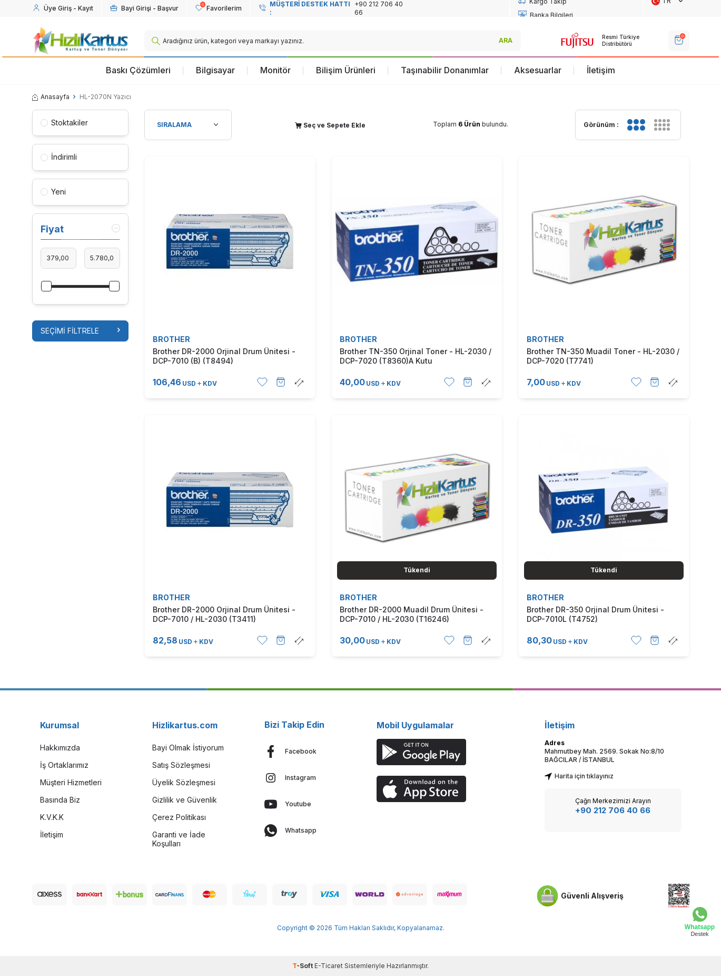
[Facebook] (304, 751)
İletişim (601, 70)
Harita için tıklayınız (579, 776)
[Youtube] (304, 804)
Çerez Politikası (179, 817)
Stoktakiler (64, 122)
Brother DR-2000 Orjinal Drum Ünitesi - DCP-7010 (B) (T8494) (224, 356)
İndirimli (59, 156)
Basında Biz (60, 799)
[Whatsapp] (304, 830)
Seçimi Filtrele (80, 330)
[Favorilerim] (218, 8)
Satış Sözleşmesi (181, 764)
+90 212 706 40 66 (612, 810)
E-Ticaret (328, 966)
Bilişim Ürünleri (346, 70)
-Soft (303, 966)
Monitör (275, 70)
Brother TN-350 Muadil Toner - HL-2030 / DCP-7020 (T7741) (603, 356)
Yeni (53, 191)
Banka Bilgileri (545, 15)
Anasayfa (51, 97)
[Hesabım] (62, 8)
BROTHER (171, 339)
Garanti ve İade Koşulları (178, 839)
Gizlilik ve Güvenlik (184, 799)
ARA (505, 40)
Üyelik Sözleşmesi (183, 782)
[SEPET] (678, 40)
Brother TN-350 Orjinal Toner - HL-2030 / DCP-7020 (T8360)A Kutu (415, 356)
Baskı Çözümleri (138, 70)
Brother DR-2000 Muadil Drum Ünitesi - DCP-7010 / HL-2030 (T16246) (411, 614)
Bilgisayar (215, 70)
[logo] (80, 40)
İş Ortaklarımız (64, 764)
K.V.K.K (52, 817)
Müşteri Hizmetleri (71, 782)
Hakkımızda (60, 747)
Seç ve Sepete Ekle (330, 125)
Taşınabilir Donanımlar (445, 70)
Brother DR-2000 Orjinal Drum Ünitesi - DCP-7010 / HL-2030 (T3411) (224, 614)
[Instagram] (304, 778)
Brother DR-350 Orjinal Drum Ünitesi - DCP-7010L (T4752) (595, 614)
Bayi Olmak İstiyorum (188, 747)
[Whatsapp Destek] (700, 922)
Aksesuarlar (537, 70)
